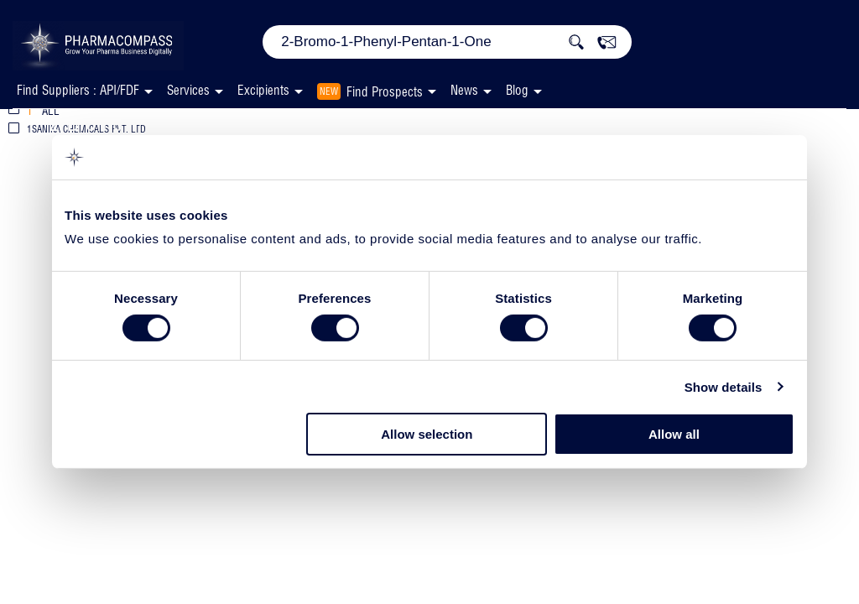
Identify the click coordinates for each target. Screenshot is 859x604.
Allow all (674, 434)
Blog (517, 90)
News (464, 90)
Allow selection (426, 434)
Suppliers (392, 125)
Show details (724, 387)
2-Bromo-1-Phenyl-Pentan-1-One (187, 123)
